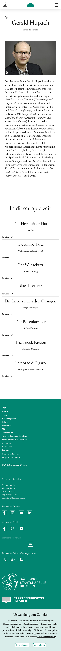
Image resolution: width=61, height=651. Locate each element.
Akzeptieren (39, 645)
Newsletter (6, 426)
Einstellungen (22, 645)
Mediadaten (7, 447)
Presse (4, 415)
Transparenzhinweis (10, 454)
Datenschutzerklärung (46, 637)
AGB (4, 429)
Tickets (5, 422)
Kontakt (5, 411)
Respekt (5, 450)
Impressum (6, 443)
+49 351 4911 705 (9, 495)
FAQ (4, 408)
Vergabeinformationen (11, 457)
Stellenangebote (9, 418)
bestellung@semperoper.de (14, 498)
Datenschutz (7, 433)
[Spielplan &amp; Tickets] (5, 4)
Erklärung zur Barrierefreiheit (14, 440)
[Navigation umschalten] (56, 4)
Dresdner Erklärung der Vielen (14, 436)
